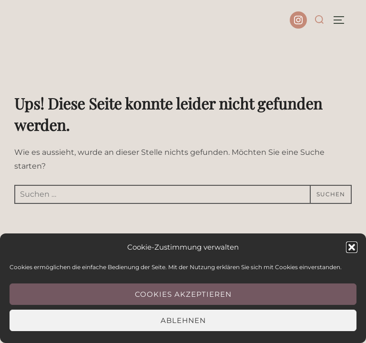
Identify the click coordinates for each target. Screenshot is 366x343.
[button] (351, 247)
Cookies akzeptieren (183, 294)
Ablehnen (183, 320)
